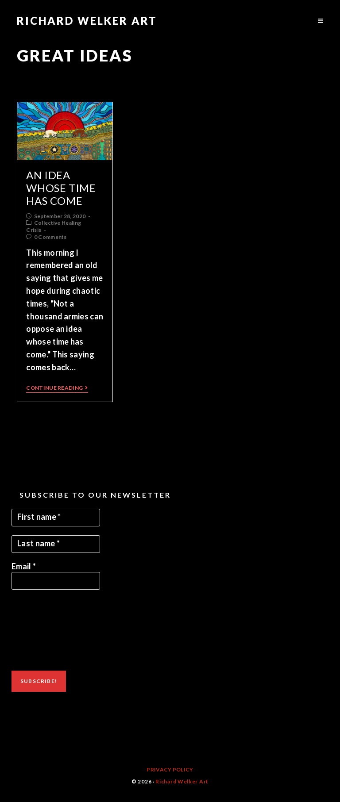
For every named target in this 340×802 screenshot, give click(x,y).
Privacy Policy (170, 769)
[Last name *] (56, 544)
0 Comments (50, 237)
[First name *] (56, 517)
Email (24, 566)
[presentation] (48, 630)
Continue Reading (57, 388)
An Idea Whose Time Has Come (61, 188)
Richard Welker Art (87, 20)
